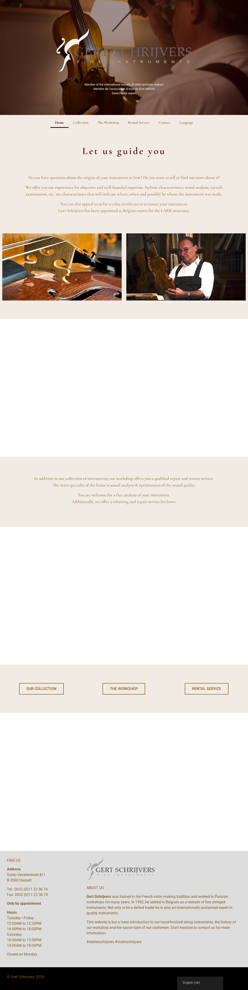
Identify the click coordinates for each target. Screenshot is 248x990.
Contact (164, 122)
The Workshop (108, 122)
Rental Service (138, 122)
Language (186, 122)
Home (59, 122)
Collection (80, 122)
